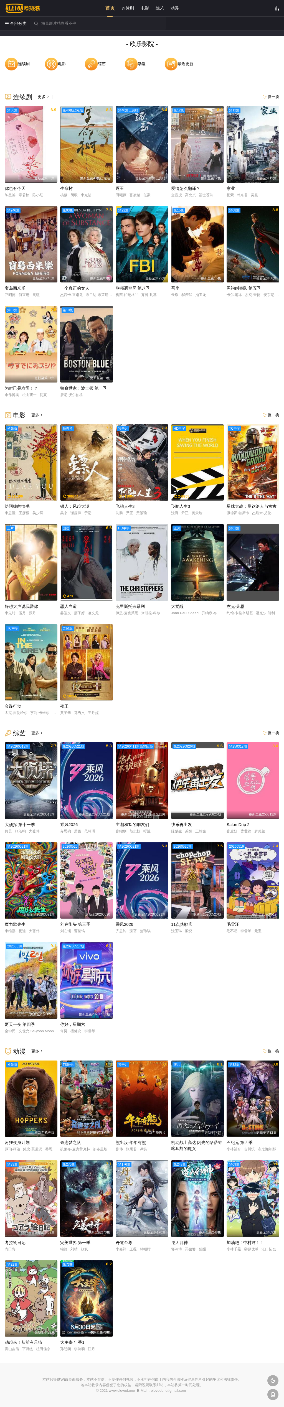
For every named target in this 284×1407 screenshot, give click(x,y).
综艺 (160, 8)
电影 (145, 8)
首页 (110, 8)
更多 (43, 97)
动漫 (175, 8)
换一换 (271, 96)
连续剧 (127, 8)
